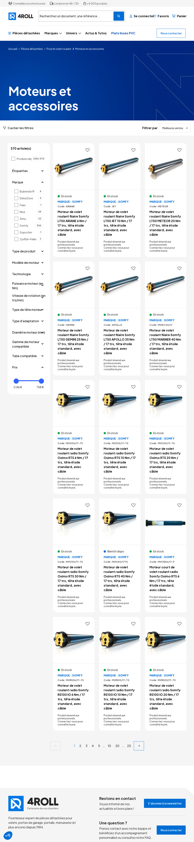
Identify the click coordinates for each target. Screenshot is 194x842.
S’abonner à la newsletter (165, 803)
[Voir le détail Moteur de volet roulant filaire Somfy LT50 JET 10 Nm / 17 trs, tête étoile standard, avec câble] (120, 200)
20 (117, 746)
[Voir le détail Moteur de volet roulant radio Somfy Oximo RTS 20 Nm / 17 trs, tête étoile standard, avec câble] (165, 437)
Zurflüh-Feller (31, 239)
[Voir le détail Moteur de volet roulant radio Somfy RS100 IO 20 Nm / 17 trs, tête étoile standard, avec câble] (165, 674)
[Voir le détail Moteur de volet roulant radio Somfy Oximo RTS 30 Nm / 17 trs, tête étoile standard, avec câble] (74, 555)
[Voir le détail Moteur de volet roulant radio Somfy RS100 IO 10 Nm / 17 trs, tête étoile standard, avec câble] (120, 674)
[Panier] (179, 16)
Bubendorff (31, 191)
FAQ (148, 838)
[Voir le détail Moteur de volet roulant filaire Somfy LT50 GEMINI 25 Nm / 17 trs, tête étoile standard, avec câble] (74, 318)
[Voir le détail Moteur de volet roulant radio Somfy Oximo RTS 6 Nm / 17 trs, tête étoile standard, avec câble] (74, 437)
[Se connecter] (140, 16)
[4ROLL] (21, 16)
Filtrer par (150, 128)
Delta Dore (31, 198)
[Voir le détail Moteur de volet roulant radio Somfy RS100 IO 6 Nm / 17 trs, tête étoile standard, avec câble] (74, 674)
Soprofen (31, 232)
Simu (31, 219)
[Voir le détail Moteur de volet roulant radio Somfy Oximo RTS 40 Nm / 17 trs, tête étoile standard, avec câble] (120, 555)
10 (109, 746)
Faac (31, 205)
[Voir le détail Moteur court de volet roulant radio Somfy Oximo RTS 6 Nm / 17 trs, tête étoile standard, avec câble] (165, 555)
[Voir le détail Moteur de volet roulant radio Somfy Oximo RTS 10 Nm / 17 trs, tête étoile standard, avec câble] (120, 437)
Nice (31, 212)
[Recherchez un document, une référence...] (118, 16)
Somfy (31, 225)
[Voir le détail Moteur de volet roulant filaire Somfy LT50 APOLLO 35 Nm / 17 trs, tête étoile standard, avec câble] (120, 318)
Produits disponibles (31, 159)
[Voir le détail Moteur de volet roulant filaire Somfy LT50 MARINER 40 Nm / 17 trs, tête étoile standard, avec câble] (165, 318)
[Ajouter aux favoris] (87, 150)
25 (129, 746)
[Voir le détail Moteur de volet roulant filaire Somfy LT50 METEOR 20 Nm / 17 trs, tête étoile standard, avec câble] (165, 200)
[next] (139, 745)
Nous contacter (171, 33)
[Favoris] (161, 16)
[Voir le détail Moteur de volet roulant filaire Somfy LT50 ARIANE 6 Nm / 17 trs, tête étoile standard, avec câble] (74, 200)
